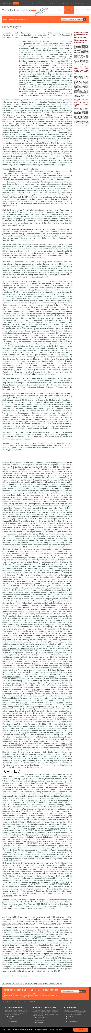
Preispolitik (65, 713)
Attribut (51, 789)
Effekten (63, 856)
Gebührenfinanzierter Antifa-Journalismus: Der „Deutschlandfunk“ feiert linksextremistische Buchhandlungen (81, 37)
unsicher (57, 887)
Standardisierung (22, 668)
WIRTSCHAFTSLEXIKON (13, 19)
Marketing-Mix (7, 659)
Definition (10, 1019)
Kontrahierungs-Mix (27, 923)
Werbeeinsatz (65, 796)
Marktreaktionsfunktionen (62, 765)
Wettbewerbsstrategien (30, 655)
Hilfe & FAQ (86, 10)
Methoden (36, 882)
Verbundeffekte (64, 800)
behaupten (44, 954)
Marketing (53, 676)
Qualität (65, 661)
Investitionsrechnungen (41, 1017)
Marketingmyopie (42, 976)
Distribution (63, 672)
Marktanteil (19, 743)
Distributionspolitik (46, 921)
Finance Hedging (38, 1001)
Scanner (69, 891)
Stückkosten (33, 666)
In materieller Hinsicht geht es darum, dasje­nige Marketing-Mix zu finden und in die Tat (37, 647)
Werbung (35, 663)
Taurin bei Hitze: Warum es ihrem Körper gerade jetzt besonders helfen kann (81, 70)
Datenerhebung (52, 891)
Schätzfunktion (22, 848)
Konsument (20, 824)
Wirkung (31, 739)
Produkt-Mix (29, 921)
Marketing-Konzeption (26, 900)
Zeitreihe (35, 867)
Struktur (5, 728)
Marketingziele (15, 650)
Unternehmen (51, 683)
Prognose (63, 964)
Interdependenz (40, 969)
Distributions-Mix (61, 921)
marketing (37, 936)
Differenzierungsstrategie (28, 659)
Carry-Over (54, 856)
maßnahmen (27, 934)
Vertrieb (66, 663)
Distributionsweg (66, 807)
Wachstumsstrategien (27, 678)
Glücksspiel (6, 954)
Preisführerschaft (9, 657)
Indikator (40, 796)
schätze (44, 874)
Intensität (53, 796)
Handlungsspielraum (29, 748)
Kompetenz (6, 826)
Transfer (23, 822)
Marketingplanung (45, 938)
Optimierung (17, 761)
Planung (16, 694)
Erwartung (25, 758)
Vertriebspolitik (8, 715)
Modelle (38, 889)
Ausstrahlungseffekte (27, 818)
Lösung (32, 709)
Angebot (35, 672)
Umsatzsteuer (39, 1022)
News (77, 10)
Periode (51, 833)
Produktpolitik (18, 921)
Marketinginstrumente (50, 739)
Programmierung (65, 880)
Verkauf (22, 700)
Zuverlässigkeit (21, 826)
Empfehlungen (6, 3)
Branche (35, 689)
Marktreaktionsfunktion (35, 846)
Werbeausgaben (17, 779)
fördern (17, 813)
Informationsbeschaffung (59, 732)
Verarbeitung (8, 735)
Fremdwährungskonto (72, 1021)
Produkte (23, 702)
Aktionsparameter (55, 919)
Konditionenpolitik (12, 1021)
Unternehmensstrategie (11, 676)
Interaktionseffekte (9, 852)
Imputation (14, 1001)
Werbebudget (18, 798)
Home (53, 10)
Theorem (15, 722)
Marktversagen (39, 1020)
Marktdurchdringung (14, 681)
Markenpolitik (30, 661)
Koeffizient (25, 863)
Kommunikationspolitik (52, 923)
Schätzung (19, 856)
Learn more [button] (58, 1029)
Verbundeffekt (32, 841)
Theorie (15, 908)
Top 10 (60, 10)
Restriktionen (7, 739)
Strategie (57, 653)
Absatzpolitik (7, 906)
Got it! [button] (81, 1029)
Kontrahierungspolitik (10, 923)
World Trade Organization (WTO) (25, 1001)
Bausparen (69, 1019)
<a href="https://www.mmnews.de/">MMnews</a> (9, 68)
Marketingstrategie (50, 650)
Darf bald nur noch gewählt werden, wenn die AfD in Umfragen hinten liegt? (81, 103)
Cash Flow (69, 1016)
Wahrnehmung (42, 820)
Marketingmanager (29, 930)
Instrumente (7, 908)
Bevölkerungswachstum (60, 781)
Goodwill (16, 822)
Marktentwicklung (65, 678)
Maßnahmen (67, 668)
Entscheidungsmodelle (37, 735)
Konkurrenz (62, 779)
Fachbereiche (68, 10)
